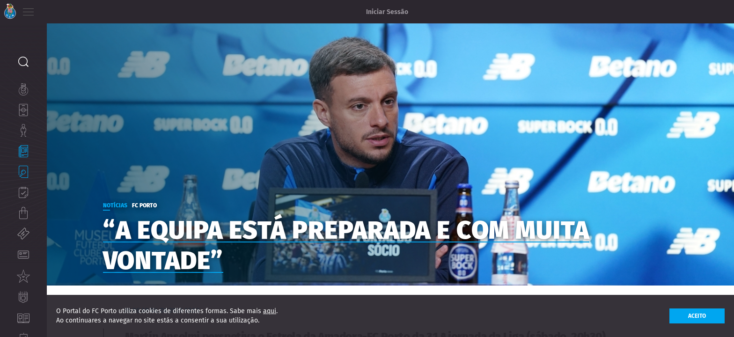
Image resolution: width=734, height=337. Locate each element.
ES (79, 9)
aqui (269, 311)
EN (66, 9)
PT (53, 9)
